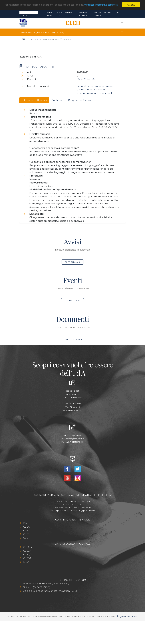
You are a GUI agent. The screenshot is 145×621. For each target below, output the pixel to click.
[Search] (28, 12)
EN (123, 12)
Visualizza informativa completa (101, 5)
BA (25, 523)
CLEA (26, 526)
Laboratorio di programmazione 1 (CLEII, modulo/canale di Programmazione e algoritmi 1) (96, 90)
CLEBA (27, 550)
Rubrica (107, 12)
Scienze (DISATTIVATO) (36, 587)
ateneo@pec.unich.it (75, 439)
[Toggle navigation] (122, 23)
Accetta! (131, 4)
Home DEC (59, 13)
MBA (26, 561)
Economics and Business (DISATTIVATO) (46, 583)
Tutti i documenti (72, 339)
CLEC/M (28, 554)
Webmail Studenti (98, 13)
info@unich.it (75, 435)
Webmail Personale (83, 13)
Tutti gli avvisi (72, 262)
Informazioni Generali (34, 100)
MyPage (68, 12)
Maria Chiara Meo (87, 79)
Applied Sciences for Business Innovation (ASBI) (50, 590)
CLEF (26, 534)
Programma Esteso (79, 100)
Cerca (24, 15)
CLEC (26, 530)
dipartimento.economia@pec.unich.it (75, 510)
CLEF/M (27, 558)
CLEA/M (28, 547)
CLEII (24, 39)
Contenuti (57, 100)
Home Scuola (49, 13)
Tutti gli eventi (72, 301)
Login (116, 12)
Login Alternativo (127, 616)
